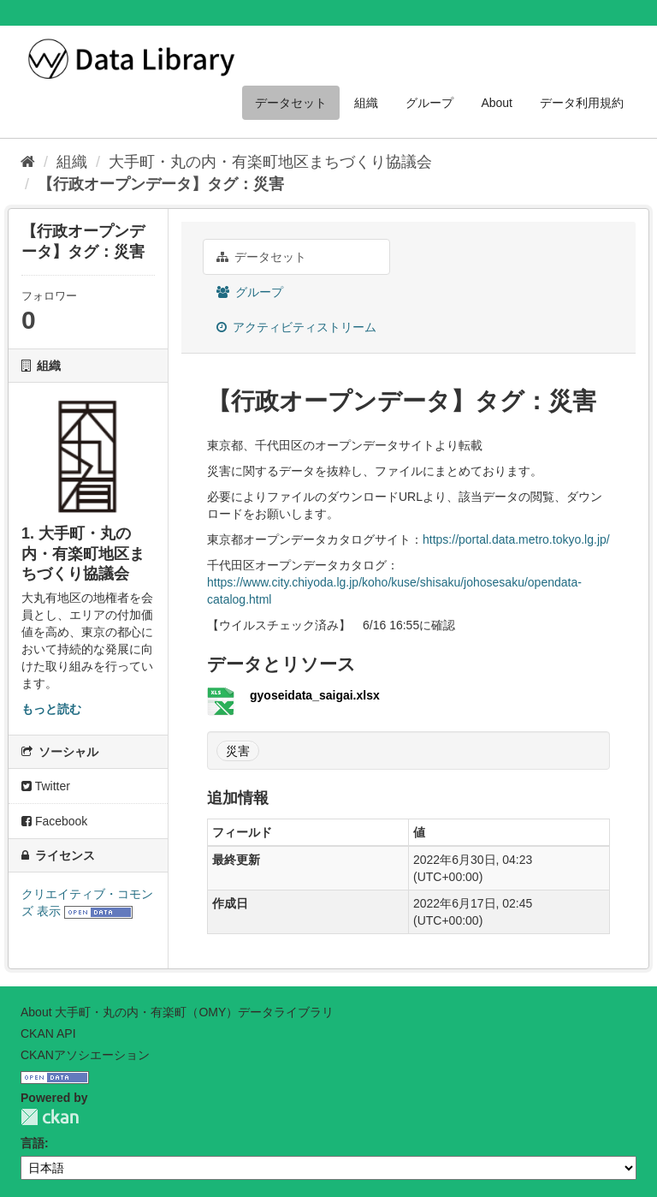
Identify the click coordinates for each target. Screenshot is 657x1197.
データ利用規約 (582, 103)
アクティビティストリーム (296, 327)
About (496, 103)
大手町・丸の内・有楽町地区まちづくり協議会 (270, 161)
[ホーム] (28, 161)
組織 (366, 103)
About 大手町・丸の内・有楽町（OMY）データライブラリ (177, 1012)
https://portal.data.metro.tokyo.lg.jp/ (516, 539)
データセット (291, 103)
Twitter (45, 786)
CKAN (50, 1117)
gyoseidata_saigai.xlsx (315, 695)
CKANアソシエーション (85, 1055)
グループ (429, 103)
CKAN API (48, 1033)
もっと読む (51, 709)
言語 (32, 1143)
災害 (238, 751)
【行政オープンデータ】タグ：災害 (161, 184)
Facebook (54, 821)
